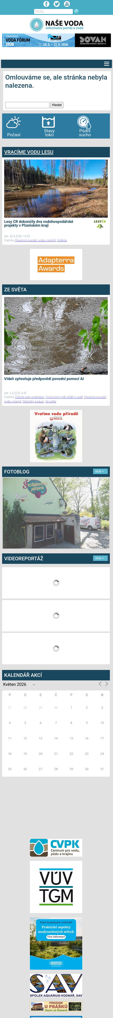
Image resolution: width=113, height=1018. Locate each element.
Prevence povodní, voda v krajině (35, 240)
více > (99, 471)
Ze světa (50, 401)
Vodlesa (62, 240)
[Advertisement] (56, 807)
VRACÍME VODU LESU (28, 152)
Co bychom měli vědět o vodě (64, 397)
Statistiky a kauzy (33, 401)
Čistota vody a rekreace (29, 397)
